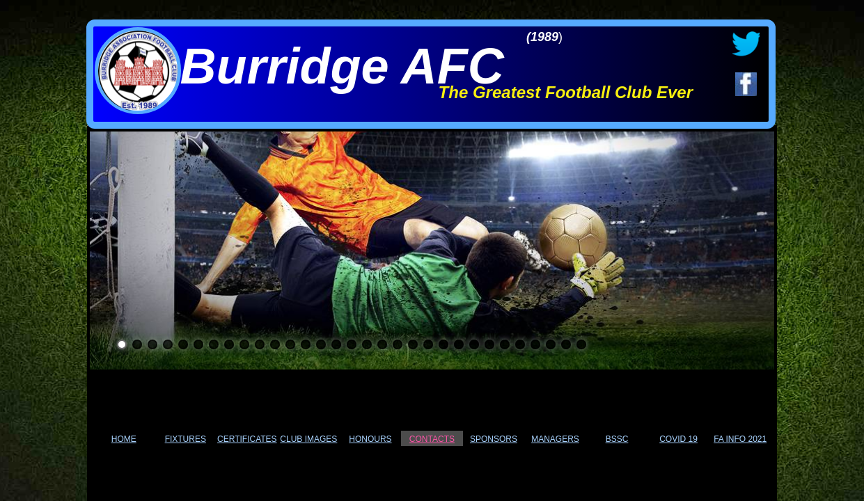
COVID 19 (678, 439)
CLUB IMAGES (308, 439)
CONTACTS (432, 439)
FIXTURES (185, 439)
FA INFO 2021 (740, 439)
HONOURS (370, 439)
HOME (123, 439)
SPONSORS (493, 439)
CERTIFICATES (247, 439)
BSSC (617, 439)
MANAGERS (555, 439)
